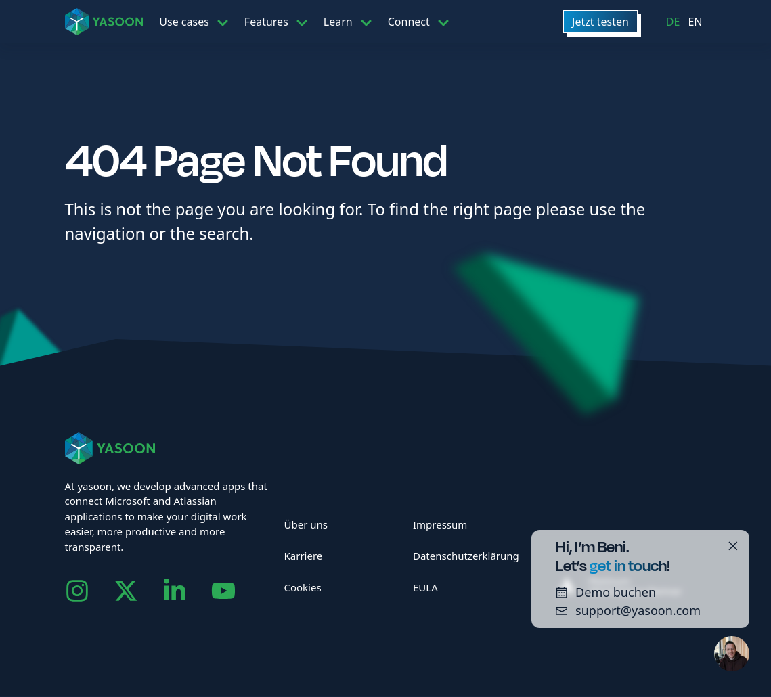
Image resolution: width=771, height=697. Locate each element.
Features (266, 21)
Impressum (440, 524)
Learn (338, 21)
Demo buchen (601, 592)
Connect (409, 21)
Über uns (305, 524)
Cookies (302, 587)
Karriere (303, 555)
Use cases (184, 21)
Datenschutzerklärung (466, 555)
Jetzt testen (600, 21)
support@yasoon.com (623, 610)
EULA (425, 587)
